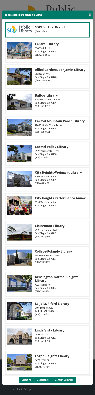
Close (90, 15)
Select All (26, 380)
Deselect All (43, 380)
